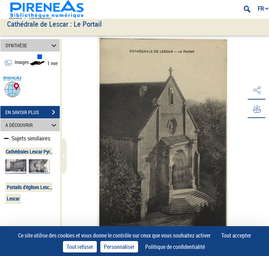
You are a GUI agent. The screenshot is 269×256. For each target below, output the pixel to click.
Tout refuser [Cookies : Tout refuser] (80, 247)
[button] (12, 89)
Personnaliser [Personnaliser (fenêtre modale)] (119, 247)
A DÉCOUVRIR (32, 125)
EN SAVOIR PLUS (32, 112)
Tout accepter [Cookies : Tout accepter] (236, 235)
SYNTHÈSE (32, 45)
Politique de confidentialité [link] (175, 247)
